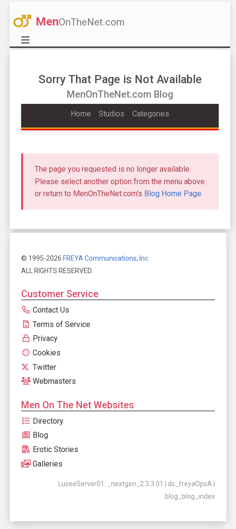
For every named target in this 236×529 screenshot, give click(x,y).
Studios (111, 113)
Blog (34, 435)
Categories (150, 113)
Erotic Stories (49, 449)
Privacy (39, 338)
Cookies (41, 352)
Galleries (41, 463)
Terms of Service (55, 324)
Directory (42, 421)
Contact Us (45, 310)
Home (81, 113)
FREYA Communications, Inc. (106, 258)
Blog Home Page (172, 193)
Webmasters (48, 381)
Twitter (38, 367)
